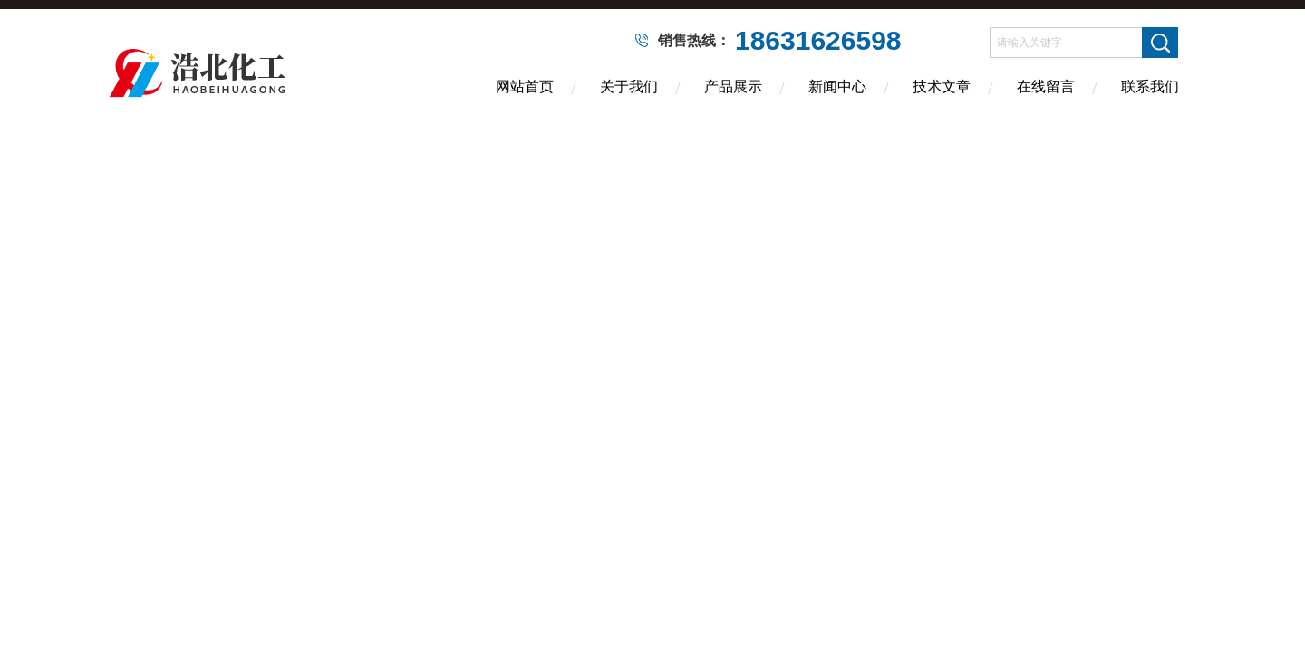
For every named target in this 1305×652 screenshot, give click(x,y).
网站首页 (525, 86)
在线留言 (1046, 86)
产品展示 (733, 86)
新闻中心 (837, 86)
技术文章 (942, 86)
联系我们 (1150, 86)
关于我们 (629, 86)
